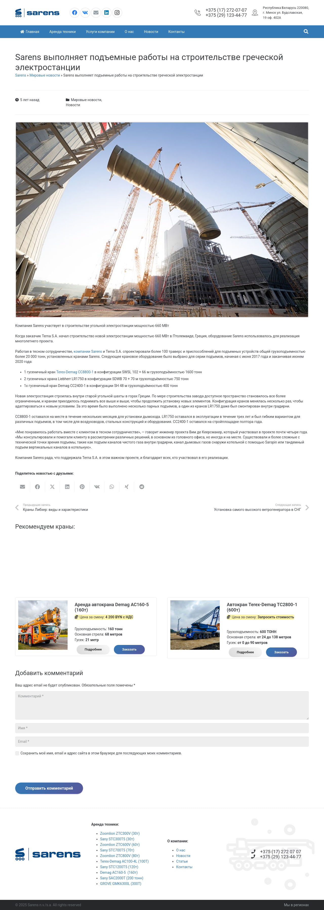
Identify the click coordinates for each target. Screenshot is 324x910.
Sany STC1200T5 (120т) (119, 867)
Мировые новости (44, 75)
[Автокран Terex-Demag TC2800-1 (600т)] (195, 603)
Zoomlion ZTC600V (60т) (120, 845)
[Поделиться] (37, 487)
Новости (73, 105)
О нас (180, 850)
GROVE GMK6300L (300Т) (120, 884)
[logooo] (37, 12)
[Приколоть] (82, 487)
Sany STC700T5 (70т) (117, 850)
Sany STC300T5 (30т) (117, 839)
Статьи (182, 861)
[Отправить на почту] (22, 487)
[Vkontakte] (85, 13)
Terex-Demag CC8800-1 (74, 372)
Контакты (184, 867)
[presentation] (53, 770)
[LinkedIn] (107, 13)
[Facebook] (75, 13)
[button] (306, 31)
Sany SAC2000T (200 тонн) (122, 878)
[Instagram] (117, 13)
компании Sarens (88, 351)
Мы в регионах (296, 905)
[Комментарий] (162, 705)
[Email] (96, 13)
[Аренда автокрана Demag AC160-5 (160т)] (43, 603)
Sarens (20, 75)
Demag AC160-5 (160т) (119, 872)
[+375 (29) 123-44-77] (255, 856)
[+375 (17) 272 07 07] (255, 851)
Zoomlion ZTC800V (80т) (120, 856)
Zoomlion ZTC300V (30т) (120, 833)
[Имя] (162, 728)
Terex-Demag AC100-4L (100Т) (124, 861)
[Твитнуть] (52, 487)
